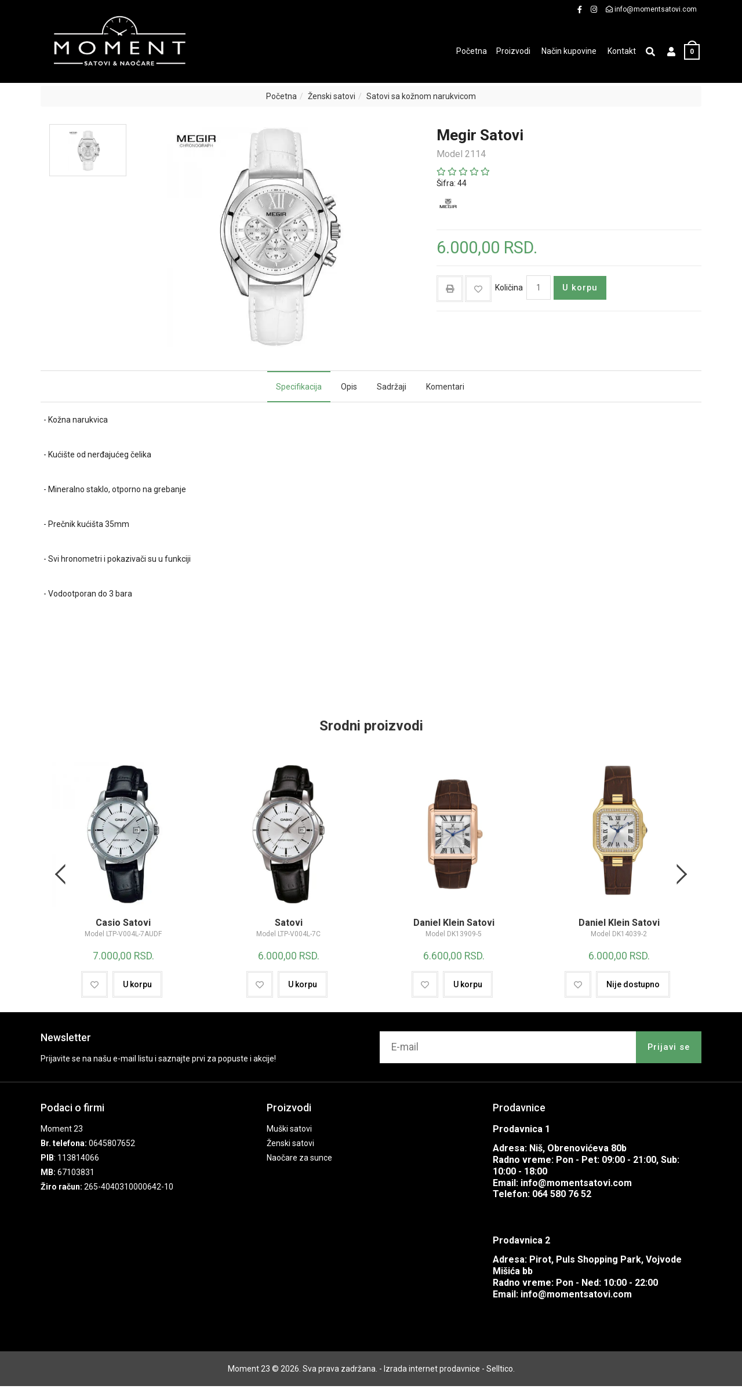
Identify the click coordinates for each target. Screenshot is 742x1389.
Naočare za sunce (299, 1160)
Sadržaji (391, 386)
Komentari (445, 386)
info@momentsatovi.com (576, 1185)
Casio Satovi (123, 927)
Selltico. (500, 1371)
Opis (349, 386)
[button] (671, 52)
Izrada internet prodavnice (432, 1371)
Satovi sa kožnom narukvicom (421, 96)
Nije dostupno (633, 987)
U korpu (580, 287)
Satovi (288, 927)
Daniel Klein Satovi (453, 927)
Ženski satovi (331, 96)
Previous (62, 876)
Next (680, 876)
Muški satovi (289, 1131)
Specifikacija (299, 386)
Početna (281, 96)
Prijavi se (669, 1050)
